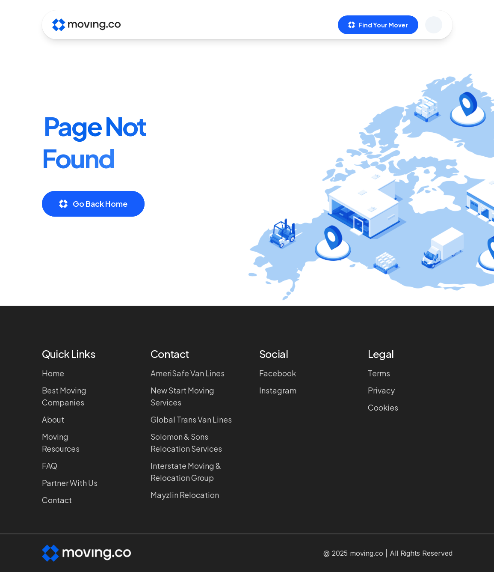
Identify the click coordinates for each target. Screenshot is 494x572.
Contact (57, 500)
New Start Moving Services (182, 396)
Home (53, 373)
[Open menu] (433, 24)
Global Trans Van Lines (191, 419)
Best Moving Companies (64, 396)
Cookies (383, 407)
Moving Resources (61, 442)
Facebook (277, 373)
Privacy (381, 390)
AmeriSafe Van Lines (188, 373)
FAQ (49, 466)
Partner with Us (70, 483)
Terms (379, 373)
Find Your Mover (378, 25)
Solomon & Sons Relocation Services (186, 442)
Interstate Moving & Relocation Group (186, 472)
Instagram (277, 390)
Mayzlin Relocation (185, 495)
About (53, 419)
